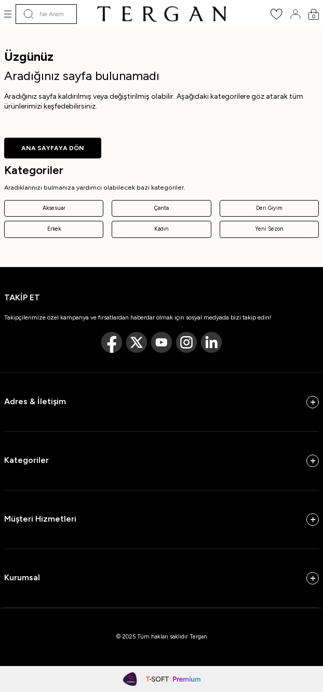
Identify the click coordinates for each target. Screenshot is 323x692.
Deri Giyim (269, 208)
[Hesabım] (295, 14)
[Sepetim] (313, 14)
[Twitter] (136, 342)
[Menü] (7, 14)
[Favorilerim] (276, 17)
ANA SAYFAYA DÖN (52, 148)
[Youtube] (161, 342)
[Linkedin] (211, 342)
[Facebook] (111, 342)
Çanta (161, 208)
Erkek (54, 228)
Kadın (161, 228)
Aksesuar (54, 208)
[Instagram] (186, 342)
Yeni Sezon (269, 228)
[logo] (161, 14)
